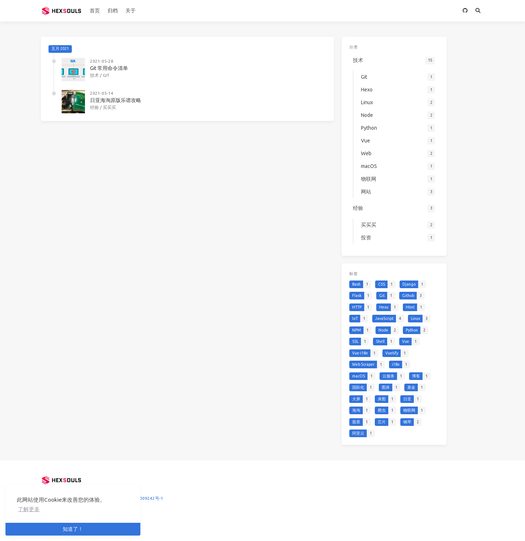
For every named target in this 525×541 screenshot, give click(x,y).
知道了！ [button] (73, 529)
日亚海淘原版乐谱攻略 (115, 100)
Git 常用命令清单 (109, 68)
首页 (95, 10)
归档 (113, 10)
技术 (94, 75)
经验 (94, 107)
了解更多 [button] (29, 509)
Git (106, 75)
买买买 (109, 107)
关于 (130, 10)
